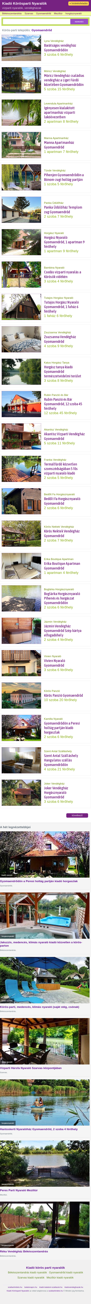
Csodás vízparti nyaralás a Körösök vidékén (62, 274)
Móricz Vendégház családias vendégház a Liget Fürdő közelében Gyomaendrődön (64, 80)
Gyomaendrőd (43, 13)
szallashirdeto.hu (15, 1287)
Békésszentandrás (12, 13)
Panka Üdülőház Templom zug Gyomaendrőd (63, 209)
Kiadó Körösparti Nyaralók (24, 3)
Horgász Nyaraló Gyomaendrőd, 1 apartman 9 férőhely (64, 242)
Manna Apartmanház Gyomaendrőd (59, 144)
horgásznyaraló (73, 13)
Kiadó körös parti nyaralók (45, 1267)
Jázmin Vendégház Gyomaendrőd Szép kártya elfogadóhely (63, 630)
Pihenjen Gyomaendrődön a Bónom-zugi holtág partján (64, 177)
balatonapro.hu (30, 1287)
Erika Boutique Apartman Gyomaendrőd (62, 565)
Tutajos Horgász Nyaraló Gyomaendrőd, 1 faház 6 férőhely (61, 306)
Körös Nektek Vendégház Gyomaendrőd (62, 533)
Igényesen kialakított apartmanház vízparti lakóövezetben (59, 112)
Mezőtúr (58, 13)
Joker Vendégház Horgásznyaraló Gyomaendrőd (56, 792)
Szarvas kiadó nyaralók (30, 1277)
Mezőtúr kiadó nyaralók (60, 1277)
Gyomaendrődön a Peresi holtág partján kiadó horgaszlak (62, 727)
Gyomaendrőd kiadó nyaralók (66, 1272)
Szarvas (29, 13)
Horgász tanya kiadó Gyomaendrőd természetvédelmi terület (62, 371)
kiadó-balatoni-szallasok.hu (51, 1287)
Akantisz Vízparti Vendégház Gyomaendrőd (64, 436)
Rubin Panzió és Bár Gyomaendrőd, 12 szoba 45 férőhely (63, 404)
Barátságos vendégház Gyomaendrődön (60, 47)
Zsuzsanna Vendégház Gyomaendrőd (60, 339)
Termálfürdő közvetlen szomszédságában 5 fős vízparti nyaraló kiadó (61, 468)
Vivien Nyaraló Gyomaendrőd (54, 662)
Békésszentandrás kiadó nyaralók (27, 1272)
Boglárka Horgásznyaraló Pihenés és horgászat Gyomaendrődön (62, 598)
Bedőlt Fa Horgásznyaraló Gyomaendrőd (62, 501)
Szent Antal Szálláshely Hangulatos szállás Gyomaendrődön (61, 760)
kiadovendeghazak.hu (74, 1287)
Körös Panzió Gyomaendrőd (63, 695)
